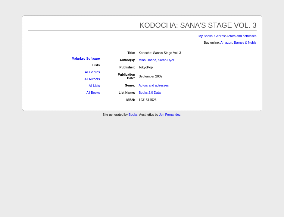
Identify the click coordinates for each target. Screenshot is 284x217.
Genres (219, 36)
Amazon (226, 42)
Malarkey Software (86, 58)
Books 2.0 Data (150, 92)
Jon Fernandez (169, 114)
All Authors (92, 79)
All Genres (92, 72)
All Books (93, 92)
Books (133, 114)
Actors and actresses (241, 36)
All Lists (94, 85)
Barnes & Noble (245, 42)
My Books (205, 36)
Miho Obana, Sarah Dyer (156, 60)
